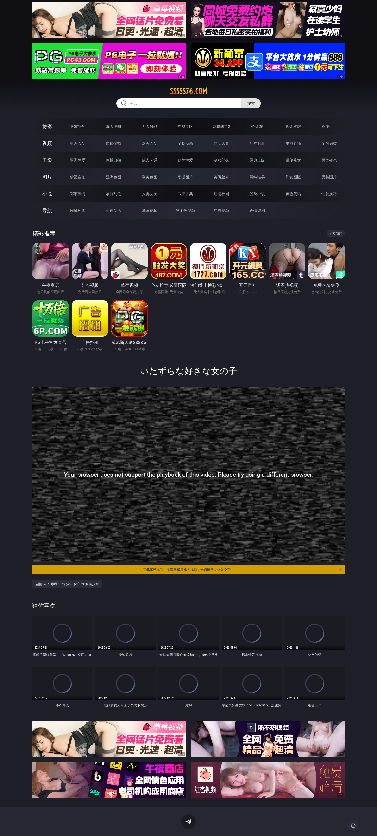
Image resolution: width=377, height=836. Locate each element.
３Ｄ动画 (185, 143)
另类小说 (257, 193)
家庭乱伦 (113, 193)
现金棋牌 (293, 126)
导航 (47, 210)
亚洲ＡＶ (77, 143)
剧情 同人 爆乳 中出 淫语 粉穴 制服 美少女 (67, 584)
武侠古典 (185, 193)
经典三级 (257, 160)
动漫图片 (185, 177)
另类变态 (329, 160)
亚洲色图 (113, 177)
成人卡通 (149, 160)
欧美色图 (149, 177)
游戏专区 (185, 126)
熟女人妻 (221, 143)
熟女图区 (293, 177)
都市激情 (77, 193)
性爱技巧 (329, 193)
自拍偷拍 (113, 143)
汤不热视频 (185, 210)
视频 (47, 143)
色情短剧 (257, 210)
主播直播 (293, 143)
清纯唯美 (257, 177)
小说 (47, 193)
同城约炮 (77, 210)
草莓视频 (149, 210)
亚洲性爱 (77, 160)
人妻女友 (149, 193)
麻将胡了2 (221, 126)
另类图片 (329, 177)
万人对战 (149, 126)
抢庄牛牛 (329, 126)
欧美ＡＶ (149, 143)
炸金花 (257, 126)
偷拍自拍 (113, 160)
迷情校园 (221, 193)
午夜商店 (113, 210)
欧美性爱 (185, 160)
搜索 (251, 103)
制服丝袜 (221, 160)
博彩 (47, 126)
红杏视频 (221, 210)
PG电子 (77, 126)
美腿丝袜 (221, 177)
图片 (47, 177)
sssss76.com (188, 91)
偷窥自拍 (77, 177)
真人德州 (113, 126)
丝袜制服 (257, 143)
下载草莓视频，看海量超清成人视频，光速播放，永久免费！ (242, 569)
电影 (47, 160)
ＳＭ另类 (329, 143)
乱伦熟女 (293, 160)
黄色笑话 (293, 193)
